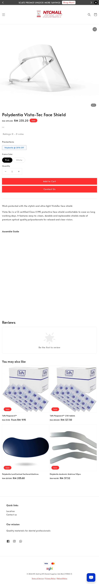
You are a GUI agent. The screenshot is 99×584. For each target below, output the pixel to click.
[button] (3, 15)
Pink (7, 160)
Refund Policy (62, 578)
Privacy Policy (50, 578)
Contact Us (50, 189)
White (19, 160)
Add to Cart (49, 181)
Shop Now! (68, 2)
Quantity (6, 166)
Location (10, 511)
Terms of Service (38, 578)
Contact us (11, 514)
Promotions (8, 141)
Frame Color (7, 154)
